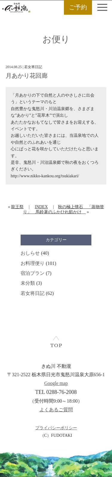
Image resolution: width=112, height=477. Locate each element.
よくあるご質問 (56, 409)
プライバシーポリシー (56, 428)
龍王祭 (17, 207)
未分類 (28, 283)
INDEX (41, 207)
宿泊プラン (33, 273)
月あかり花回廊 (26, 75)
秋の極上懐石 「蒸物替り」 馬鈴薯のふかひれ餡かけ (63, 209)
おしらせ (30, 253)
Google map (56, 383)
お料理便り (33, 263)
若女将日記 (33, 293)
